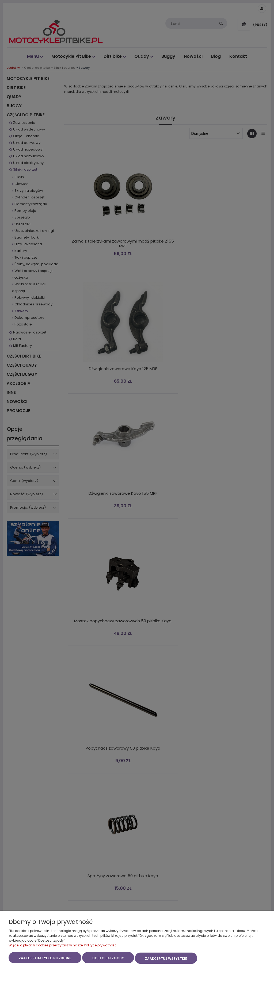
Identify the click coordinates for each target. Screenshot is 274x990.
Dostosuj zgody (108, 959)
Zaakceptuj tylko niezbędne (45, 959)
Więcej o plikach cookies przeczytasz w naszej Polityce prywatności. (63, 946)
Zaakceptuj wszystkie (166, 959)
